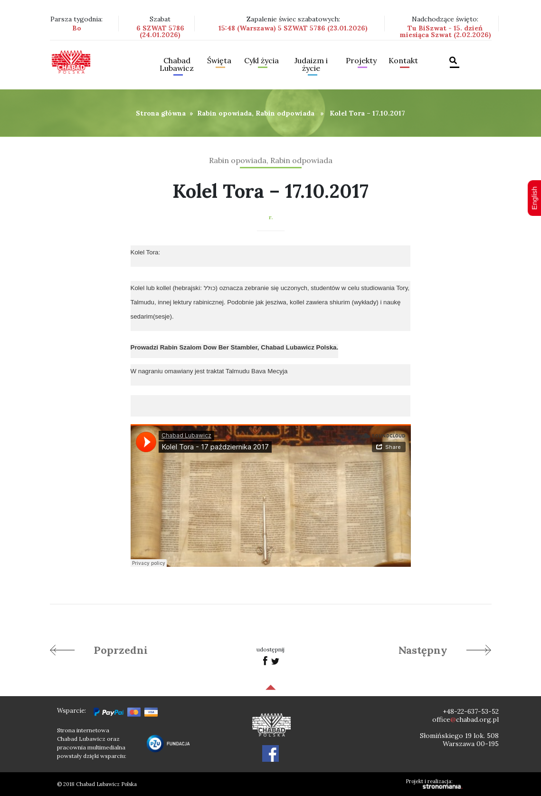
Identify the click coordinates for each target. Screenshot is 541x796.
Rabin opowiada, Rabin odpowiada (255, 113)
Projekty (361, 61)
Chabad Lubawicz (177, 65)
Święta (219, 61)
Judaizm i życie (311, 65)
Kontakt (403, 61)
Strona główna (161, 113)
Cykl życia (261, 61)
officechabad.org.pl (465, 719)
